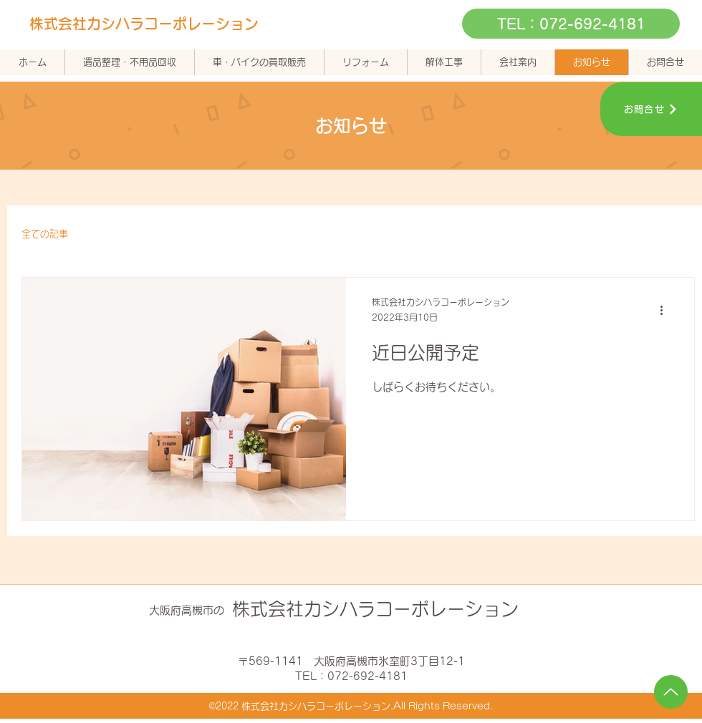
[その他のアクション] (666, 310)
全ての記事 (44, 233)
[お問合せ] (651, 109)
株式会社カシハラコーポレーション (144, 23)
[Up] (671, 692)
